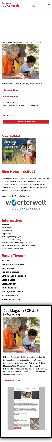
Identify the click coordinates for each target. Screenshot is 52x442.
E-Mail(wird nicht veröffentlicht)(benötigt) (21, 105)
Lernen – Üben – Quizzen (14, 276)
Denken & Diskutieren (13, 264)
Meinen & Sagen (9, 288)
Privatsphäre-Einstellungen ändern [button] (17, 242)
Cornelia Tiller (11, 89)
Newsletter (6, 227)
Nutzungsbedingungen (11, 236)
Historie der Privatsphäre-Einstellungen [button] (19, 245)
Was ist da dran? (10, 295)
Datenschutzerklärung (11, 239)
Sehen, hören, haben (12, 291)
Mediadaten (7, 230)
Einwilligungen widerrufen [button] (13, 248)
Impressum (6, 233)
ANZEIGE (6, 260)
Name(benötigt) (10, 102)
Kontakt (5, 224)
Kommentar (8, 115)
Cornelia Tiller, (22, 42)
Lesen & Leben (9, 280)
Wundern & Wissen (11, 299)
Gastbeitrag (8, 268)
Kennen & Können (11, 272)
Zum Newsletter (11, 380)
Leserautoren (9, 284)
